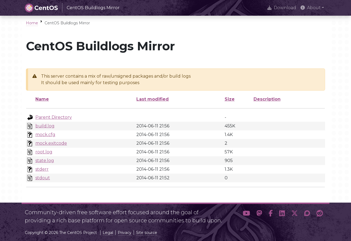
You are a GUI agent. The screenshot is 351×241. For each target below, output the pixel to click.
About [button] (311, 7)
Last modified (152, 99)
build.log (45, 125)
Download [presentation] (281, 7)
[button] (246, 214)
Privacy (124, 232)
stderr (42, 169)
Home (32, 23)
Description (267, 99)
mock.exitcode (51, 143)
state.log (44, 160)
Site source (146, 232)
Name (42, 99)
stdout (42, 177)
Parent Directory (53, 117)
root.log (43, 151)
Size (230, 99)
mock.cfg (45, 134)
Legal (108, 232)
